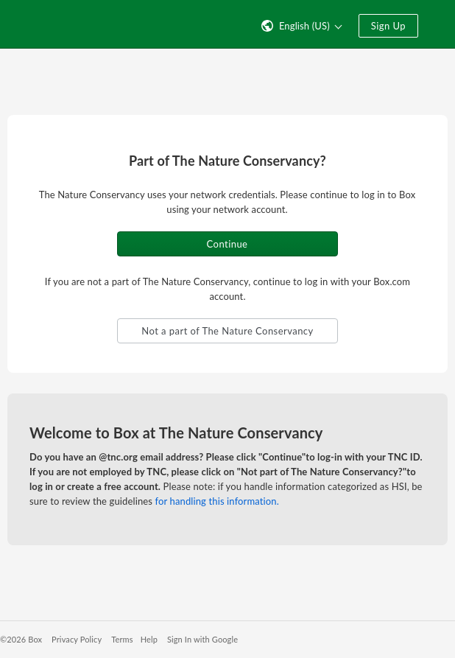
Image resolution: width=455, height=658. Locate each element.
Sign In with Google (202, 639)
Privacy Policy (77, 639)
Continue (227, 244)
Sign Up (388, 26)
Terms (122, 639)
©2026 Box (21, 639)
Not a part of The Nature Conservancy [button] (227, 331)
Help (149, 639)
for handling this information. (217, 501)
